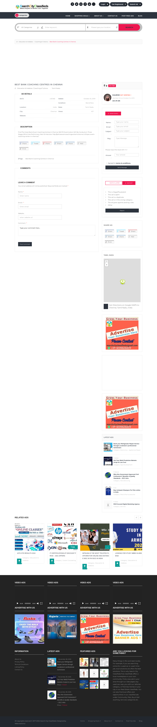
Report (122, 210)
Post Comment (25, 244)
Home (68, 16)
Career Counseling (69, 560)
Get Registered (119, 4)
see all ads (116, 101)
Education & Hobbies (26, 42)
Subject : (108, 132)
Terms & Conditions (21, 664)
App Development (126, 465)
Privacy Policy (19, 662)
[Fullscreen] (41, 603)
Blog (140, 16)
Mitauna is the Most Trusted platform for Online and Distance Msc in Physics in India (95, 555)
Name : (108, 122)
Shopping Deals (82, 16)
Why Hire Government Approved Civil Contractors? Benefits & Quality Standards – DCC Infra (126, 476)
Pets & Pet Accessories (127, 494)
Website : (21, 213)
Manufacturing (125, 480)
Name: (21, 192)
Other (110, 205)
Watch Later (113, 183)
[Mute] (38, 603)
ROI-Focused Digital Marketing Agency (126, 504)
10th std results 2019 (26, 553)
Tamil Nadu (56, 88)
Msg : (109, 138)
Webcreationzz (20, 723)
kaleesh (116, 95)
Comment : (22, 223)
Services (123, 506)
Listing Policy (19, 667)
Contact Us (112, 16)
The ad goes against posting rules (121, 202)
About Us (98, 16)
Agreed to (119, 163)
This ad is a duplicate (116, 197)
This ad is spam (114, 195)
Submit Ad (136, 4)
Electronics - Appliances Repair (130, 450)
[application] (29, 597)
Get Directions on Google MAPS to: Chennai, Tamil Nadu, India (124, 306)
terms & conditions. (123, 163)
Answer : (108, 156)
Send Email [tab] (113, 113)
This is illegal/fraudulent (117, 192)
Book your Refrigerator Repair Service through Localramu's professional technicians (126, 445)
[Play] (17, 603)
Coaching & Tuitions (41, 42)
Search (129, 27)
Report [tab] (129, 183)
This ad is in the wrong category (120, 200)
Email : (21, 202)
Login (105, 4)
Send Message (122, 167)
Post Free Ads (128, 16)
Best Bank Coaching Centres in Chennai (39, 84)
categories (21, 15)
